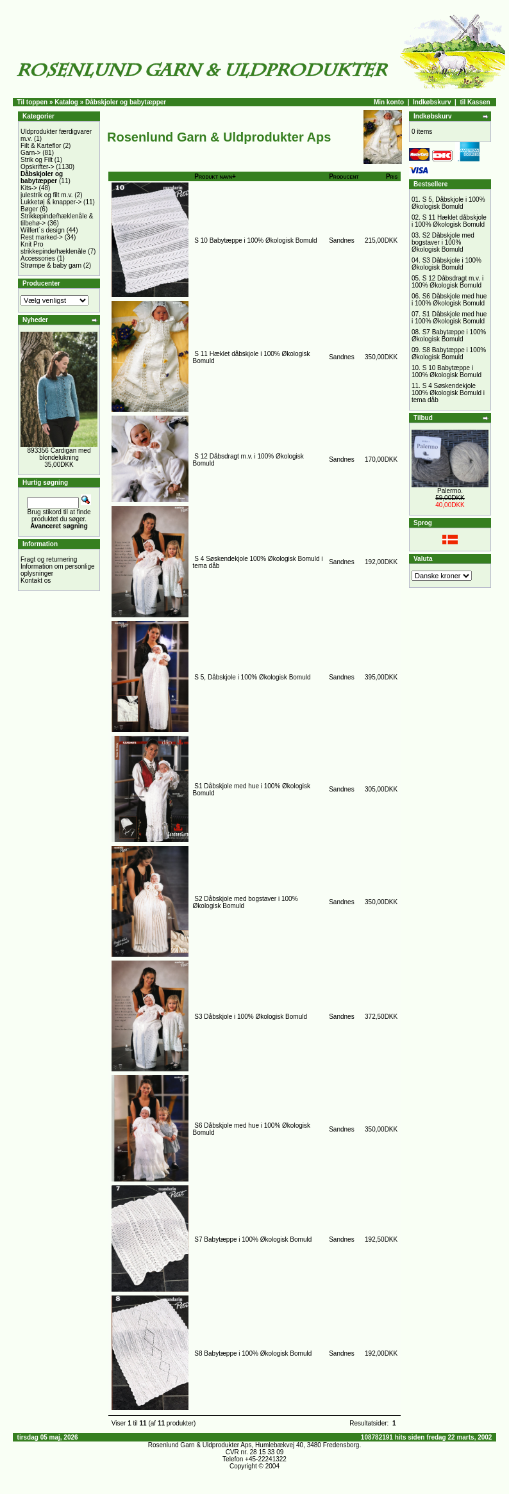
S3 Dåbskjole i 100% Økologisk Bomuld (250, 1016)
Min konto (389, 102)
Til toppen (32, 102)
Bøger (29, 209)
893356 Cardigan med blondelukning (59, 454)
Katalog (66, 102)
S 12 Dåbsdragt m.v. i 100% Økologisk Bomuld (447, 282)
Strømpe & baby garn (51, 265)
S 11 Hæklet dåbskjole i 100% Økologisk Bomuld (449, 221)
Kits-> (29, 187)
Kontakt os (36, 580)
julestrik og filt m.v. (47, 195)
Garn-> (30, 152)
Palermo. (450, 490)
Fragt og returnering (49, 559)
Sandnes (341, 240)
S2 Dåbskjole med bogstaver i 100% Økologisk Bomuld (443, 242)
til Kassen (475, 102)
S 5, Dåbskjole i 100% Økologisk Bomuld (252, 677)
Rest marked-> (42, 237)
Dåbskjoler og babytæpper (125, 102)
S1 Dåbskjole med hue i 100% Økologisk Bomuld (449, 318)
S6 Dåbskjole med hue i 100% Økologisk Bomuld (449, 300)
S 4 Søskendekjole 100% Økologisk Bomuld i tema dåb (448, 392)
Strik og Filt (37, 159)
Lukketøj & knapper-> (51, 202)
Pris (391, 176)
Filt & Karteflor (41, 145)
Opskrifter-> (37, 166)
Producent (343, 176)
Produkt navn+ (215, 176)
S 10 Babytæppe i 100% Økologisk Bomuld (255, 240)
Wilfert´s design (43, 230)
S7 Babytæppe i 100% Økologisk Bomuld (253, 1239)
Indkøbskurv (432, 102)
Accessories (38, 258)
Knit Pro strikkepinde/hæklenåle (53, 248)
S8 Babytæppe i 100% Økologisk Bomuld (253, 1353)
